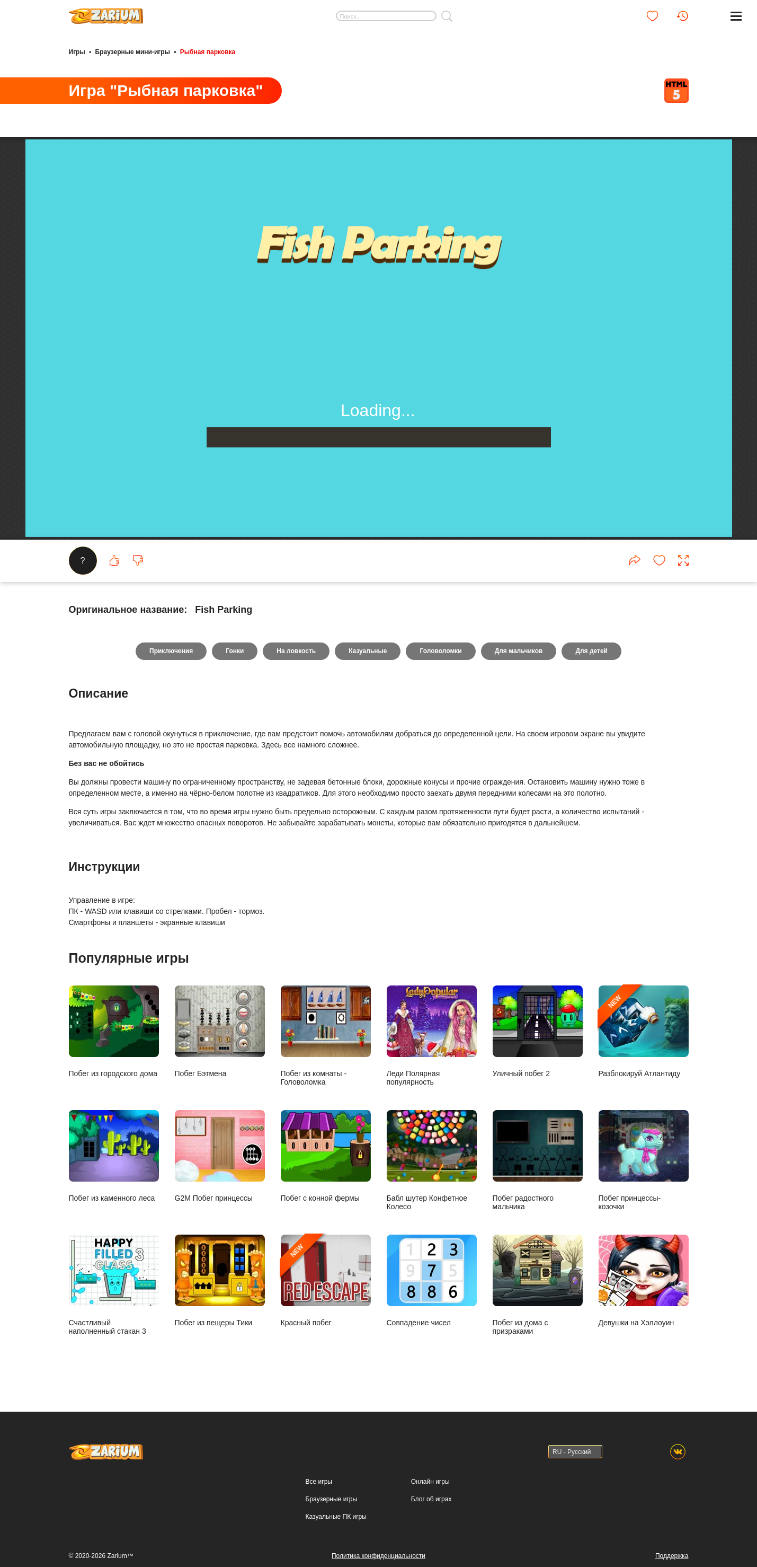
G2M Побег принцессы (220, 1156)
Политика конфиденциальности (378, 1556)
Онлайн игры (430, 1481)
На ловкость (296, 651)
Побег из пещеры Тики (220, 1280)
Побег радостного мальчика (538, 1160)
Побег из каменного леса (114, 1156)
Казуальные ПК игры (336, 1516)
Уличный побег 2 (538, 1031)
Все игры (319, 1481)
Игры (77, 52)
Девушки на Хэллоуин (644, 1280)
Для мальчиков (519, 651)
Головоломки (440, 651)
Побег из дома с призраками (538, 1285)
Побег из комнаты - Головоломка (326, 1035)
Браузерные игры (331, 1499)
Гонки (235, 651)
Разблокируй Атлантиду (644, 1031)
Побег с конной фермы (326, 1156)
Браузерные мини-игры (132, 52)
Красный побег (326, 1280)
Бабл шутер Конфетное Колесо (432, 1160)
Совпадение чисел (432, 1280)
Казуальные (368, 651)
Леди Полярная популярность (432, 1035)
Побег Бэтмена (220, 1031)
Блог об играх (431, 1499)
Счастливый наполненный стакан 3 (114, 1285)
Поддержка (672, 1556)
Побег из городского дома (114, 1031)
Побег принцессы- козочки (644, 1160)
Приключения (171, 651)
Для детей (591, 651)
